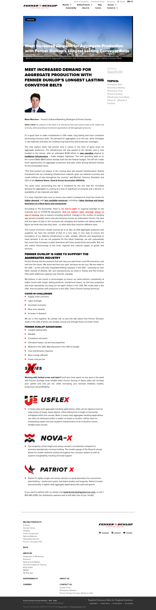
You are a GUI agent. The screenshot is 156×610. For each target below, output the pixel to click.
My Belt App (28, 573)
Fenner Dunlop (33, 55)
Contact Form (65, 588)
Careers (98, 8)
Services (111, 5)
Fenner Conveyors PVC (32, 542)
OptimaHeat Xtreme (31, 539)
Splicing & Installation (31, 562)
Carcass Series (29, 528)
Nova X (111, 100)
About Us (85, 8)
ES (132, 1)
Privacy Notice (117, 603)
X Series (26, 525)
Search (122, 2)
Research (27, 559)
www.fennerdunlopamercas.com (79, 492)
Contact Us (111, 8)
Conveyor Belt (115, 84)
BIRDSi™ (26, 570)
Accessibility (129, 603)
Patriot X (123, 100)
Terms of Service (76, 607)
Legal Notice (93, 603)
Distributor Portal (97, 2)
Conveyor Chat (51, 55)
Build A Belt (28, 567)
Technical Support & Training (34, 565)
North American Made (118, 97)
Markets (66, 5)
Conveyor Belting (116, 87)
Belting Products (83, 5)
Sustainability (71, 8)
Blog (100, 5)
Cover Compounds (30, 533)
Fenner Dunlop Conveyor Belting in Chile (76, 593)
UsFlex (111, 103)
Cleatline (26, 531)
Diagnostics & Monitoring (33, 556)
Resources (111, 2)
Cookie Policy (105, 603)
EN (128, 1)
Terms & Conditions (81, 2)
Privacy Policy (62, 607)
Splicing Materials (30, 536)
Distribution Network (68, 590)
